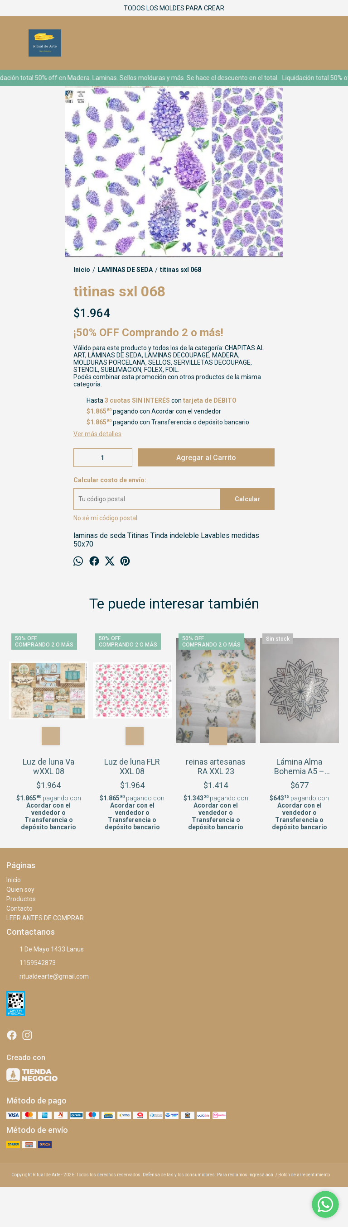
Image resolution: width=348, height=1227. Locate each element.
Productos (21, 899)
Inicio (13, 880)
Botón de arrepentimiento (304, 1174)
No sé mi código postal (105, 518)
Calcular (247, 499)
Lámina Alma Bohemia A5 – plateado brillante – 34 (299, 766)
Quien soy (20, 889)
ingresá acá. (262, 1174)
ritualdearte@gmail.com (47, 976)
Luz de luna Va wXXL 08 (48, 766)
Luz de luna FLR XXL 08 (132, 766)
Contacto (19, 908)
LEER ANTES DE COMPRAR (45, 918)
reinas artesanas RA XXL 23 (216, 766)
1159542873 (31, 963)
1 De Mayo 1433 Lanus (45, 949)
